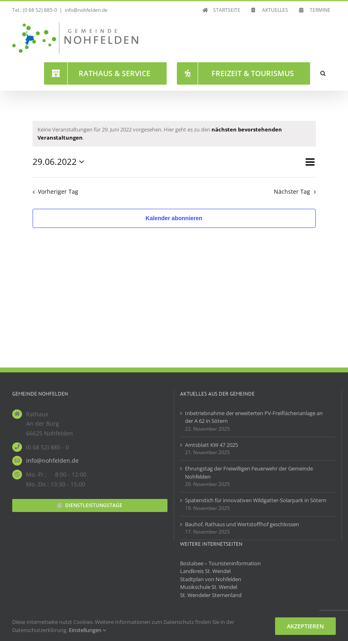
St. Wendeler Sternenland (211, 595)
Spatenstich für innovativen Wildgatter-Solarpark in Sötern (255, 500)
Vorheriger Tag (58, 191)
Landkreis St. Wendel (205, 571)
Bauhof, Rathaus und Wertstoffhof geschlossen (242, 524)
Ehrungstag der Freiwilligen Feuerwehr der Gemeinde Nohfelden (249, 472)
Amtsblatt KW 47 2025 (211, 444)
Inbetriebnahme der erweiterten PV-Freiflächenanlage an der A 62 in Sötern (254, 417)
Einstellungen (87, 630)
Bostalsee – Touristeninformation (220, 563)
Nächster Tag (292, 191)
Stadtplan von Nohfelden (210, 579)
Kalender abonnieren (173, 218)
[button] (323, 73)
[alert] (174, 134)
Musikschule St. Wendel (208, 587)
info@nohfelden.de (86, 10)
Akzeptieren (305, 626)
